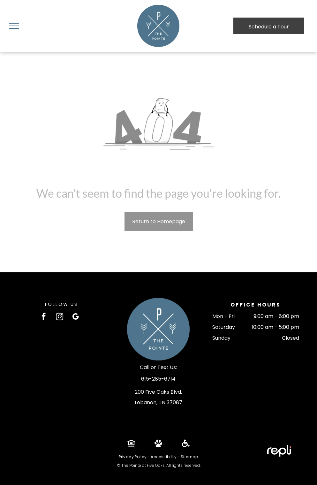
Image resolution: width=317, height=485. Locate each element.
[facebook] (43, 317)
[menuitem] (133, 457)
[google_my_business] (75, 317)
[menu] (14, 26)
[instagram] (59, 317)
